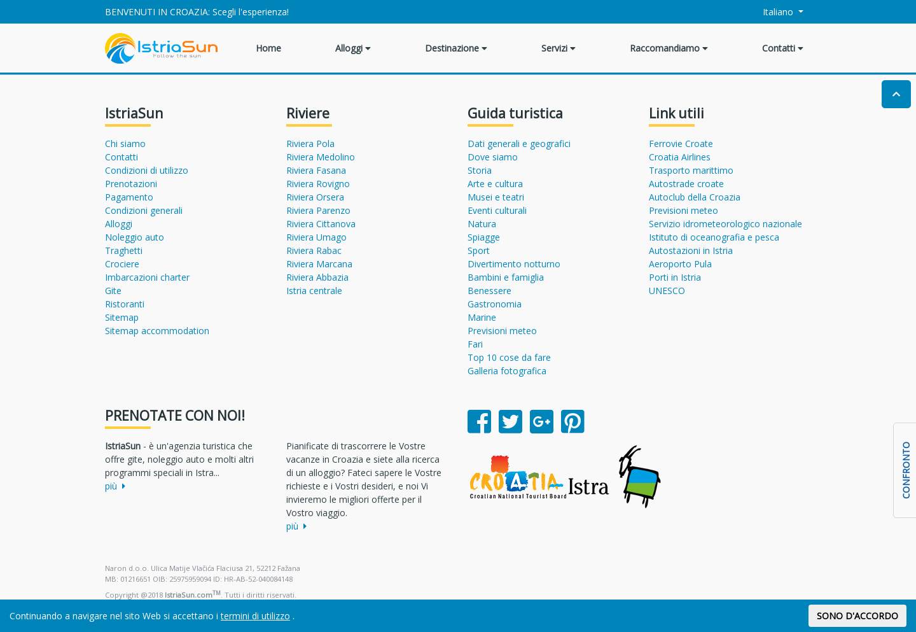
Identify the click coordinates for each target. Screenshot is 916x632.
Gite (113, 290)
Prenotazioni (131, 184)
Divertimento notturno (514, 264)
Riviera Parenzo (318, 210)
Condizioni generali (144, 210)
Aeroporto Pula (680, 264)
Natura (482, 224)
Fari (475, 344)
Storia (480, 170)
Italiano (771, 12)
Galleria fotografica (507, 371)
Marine (482, 317)
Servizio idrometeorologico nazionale (725, 224)
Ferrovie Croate (681, 143)
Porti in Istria (675, 277)
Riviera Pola (310, 143)
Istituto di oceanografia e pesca (714, 237)
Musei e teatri (496, 197)
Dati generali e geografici (519, 143)
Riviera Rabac (314, 250)
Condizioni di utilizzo (146, 170)
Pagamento (129, 197)
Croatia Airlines (680, 157)
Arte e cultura (495, 184)
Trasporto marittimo (691, 170)
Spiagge (484, 237)
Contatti (782, 48)
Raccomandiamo (669, 48)
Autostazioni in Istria (691, 250)
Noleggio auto (134, 237)
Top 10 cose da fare (509, 357)
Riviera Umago (316, 237)
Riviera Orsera (315, 197)
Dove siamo (493, 157)
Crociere (122, 264)
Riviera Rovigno (318, 184)
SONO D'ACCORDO (857, 616)
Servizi (558, 48)
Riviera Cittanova (321, 224)
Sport (479, 250)
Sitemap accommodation (157, 331)
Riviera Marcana (319, 264)
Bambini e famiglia (506, 277)
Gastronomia (495, 304)
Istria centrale (314, 290)
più (115, 486)
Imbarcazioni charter (147, 277)
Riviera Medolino (320, 157)
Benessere (489, 290)
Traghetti (123, 250)
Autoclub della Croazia (694, 197)
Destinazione (456, 48)
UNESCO (667, 290)
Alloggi (353, 48)
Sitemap (122, 317)
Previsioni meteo (502, 331)
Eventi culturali (497, 210)
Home (268, 48)
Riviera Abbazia (317, 277)
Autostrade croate (686, 184)
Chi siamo (125, 143)
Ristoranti (124, 304)
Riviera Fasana (316, 170)
